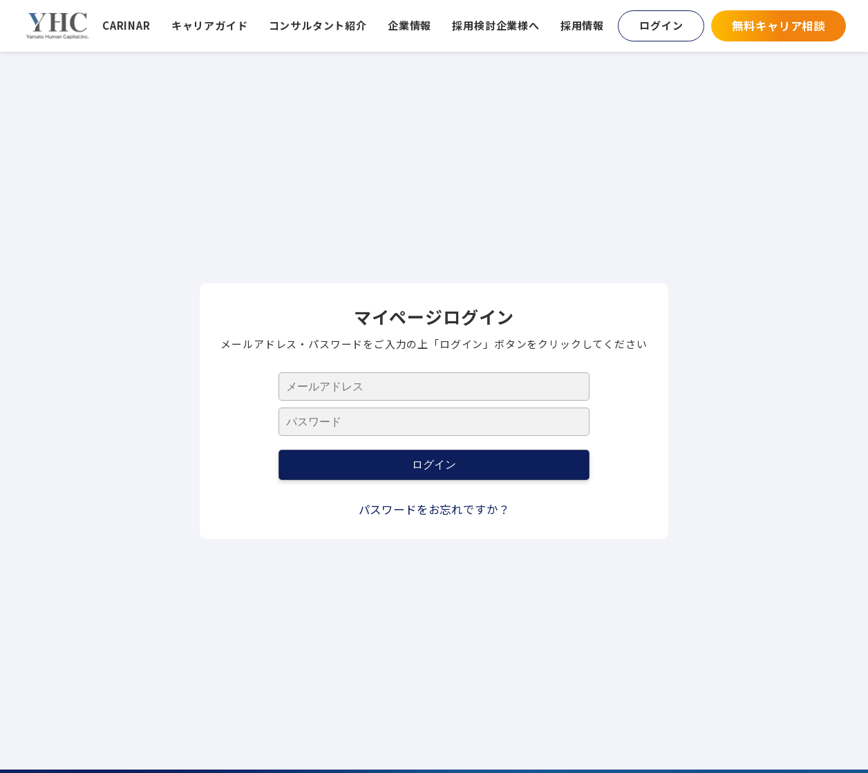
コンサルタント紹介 (318, 25)
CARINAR (126, 25)
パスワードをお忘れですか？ (434, 509)
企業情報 (409, 25)
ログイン (661, 25)
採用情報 (582, 25)
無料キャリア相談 (778, 25)
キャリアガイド (209, 25)
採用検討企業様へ (496, 25)
